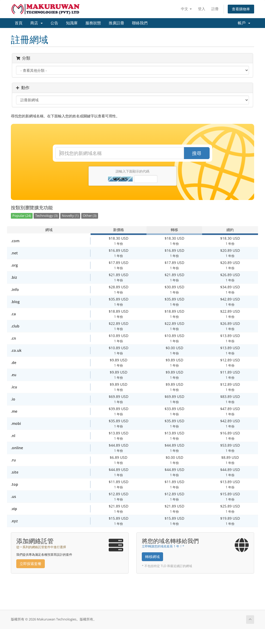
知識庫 (72, 23)
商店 (36, 23)
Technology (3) (46, 215)
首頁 (19, 23)
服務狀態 (93, 23)
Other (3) (90, 215)
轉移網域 (152, 556)
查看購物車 (241, 8)
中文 (186, 8)
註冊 (215, 8)
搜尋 (196, 153)
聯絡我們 (140, 23)
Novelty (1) (70, 215)
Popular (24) (21, 215)
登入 (201, 8)
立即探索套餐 (30, 563)
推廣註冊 (116, 23)
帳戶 (244, 23)
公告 (54, 23)
